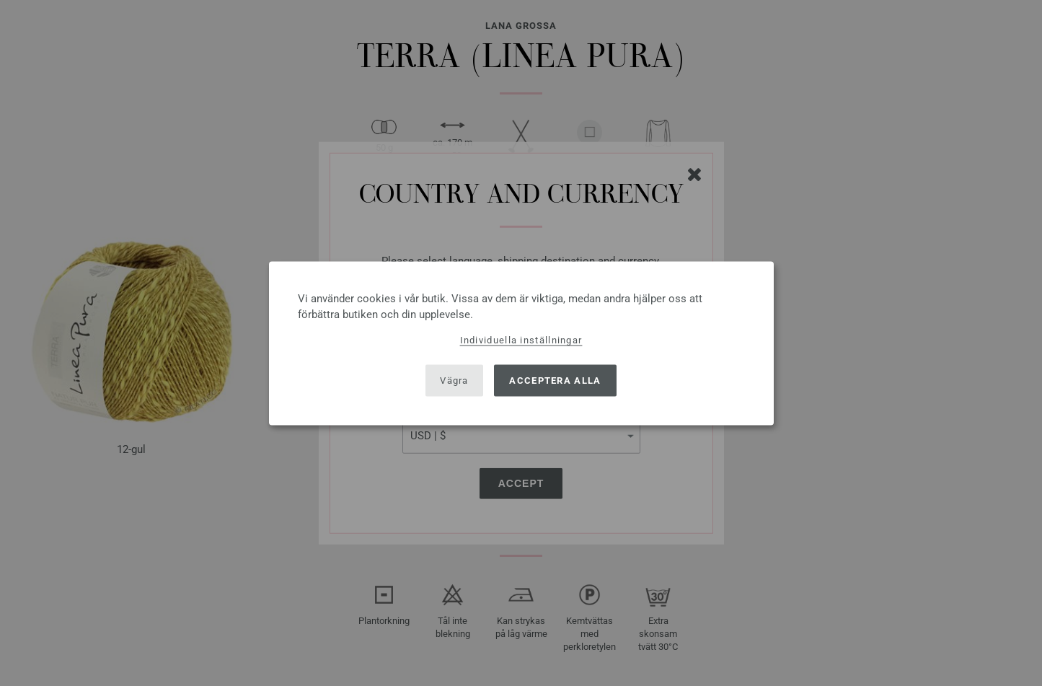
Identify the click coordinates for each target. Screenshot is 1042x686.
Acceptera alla (555, 380)
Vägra (454, 380)
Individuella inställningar (521, 339)
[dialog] (521, 343)
